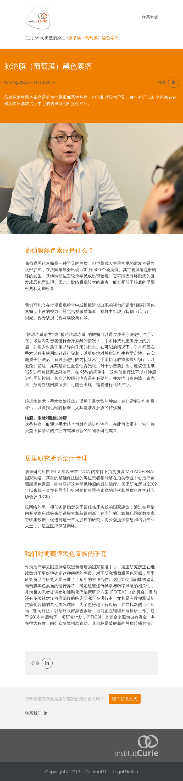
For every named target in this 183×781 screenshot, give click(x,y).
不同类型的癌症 (50, 37)
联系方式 (150, 17)
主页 (29, 37)
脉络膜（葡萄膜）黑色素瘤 (93, 37)
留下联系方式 (124, 698)
